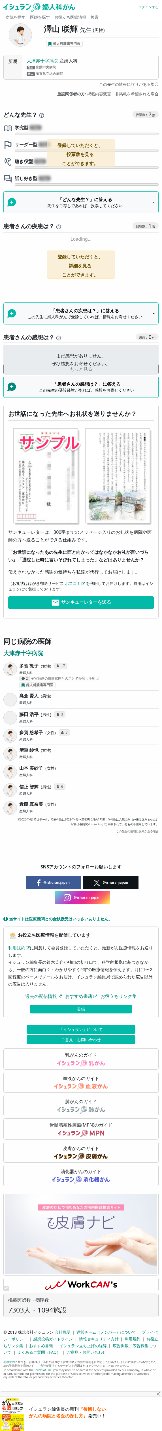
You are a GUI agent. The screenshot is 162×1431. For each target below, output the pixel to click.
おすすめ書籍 (78, 996)
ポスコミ (73, 583)
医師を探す (40, 17)
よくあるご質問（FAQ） (39, 1352)
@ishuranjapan (111, 883)
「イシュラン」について (81, 1029)
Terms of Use (43, 1370)
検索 (95, 17)
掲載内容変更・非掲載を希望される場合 (108, 93)
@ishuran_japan (82, 898)
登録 (81, 1009)
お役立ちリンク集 (119, 996)
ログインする (148, 7)
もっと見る (81, 369)
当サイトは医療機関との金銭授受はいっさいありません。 (57, 918)
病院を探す (15, 17)
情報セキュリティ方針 (99, 1339)
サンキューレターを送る (81, 602)
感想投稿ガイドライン (53, 1339)
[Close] (158, 1394)
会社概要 (63, 1332)
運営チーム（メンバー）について (106, 1332)
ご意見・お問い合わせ (81, 1039)
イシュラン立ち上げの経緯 (83, 1345)
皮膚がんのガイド (81, 1152)
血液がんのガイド (81, 1082)
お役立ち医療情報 (70, 17)
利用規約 (16, 948)
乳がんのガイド (81, 1059)
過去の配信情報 (41, 996)
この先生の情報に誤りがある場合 (129, 84)
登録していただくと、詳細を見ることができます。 (80, 266)
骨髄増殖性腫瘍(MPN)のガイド (81, 1129)
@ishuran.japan (53, 883)
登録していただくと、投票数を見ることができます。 (80, 154)
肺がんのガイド (81, 1106)
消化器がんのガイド (81, 1176)
